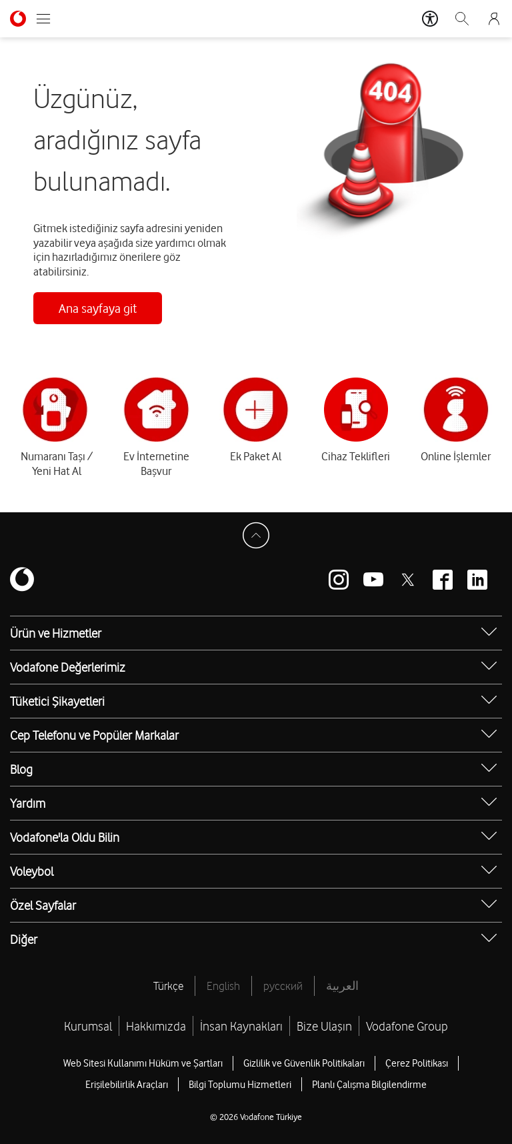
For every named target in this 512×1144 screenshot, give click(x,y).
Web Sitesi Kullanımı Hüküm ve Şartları (143, 1063)
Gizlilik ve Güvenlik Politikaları (304, 1063)
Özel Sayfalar (43, 905)
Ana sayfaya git (98, 308)
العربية (342, 986)
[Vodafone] (22, 580)
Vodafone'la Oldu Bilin (64, 837)
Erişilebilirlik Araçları (126, 1085)
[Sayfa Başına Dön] (256, 535)
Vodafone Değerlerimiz (67, 667)
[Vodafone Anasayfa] (18, 19)
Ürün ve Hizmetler (55, 633)
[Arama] (462, 19)
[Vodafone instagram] (339, 580)
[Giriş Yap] (494, 19)
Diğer (23, 939)
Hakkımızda (156, 1026)
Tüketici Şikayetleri (57, 701)
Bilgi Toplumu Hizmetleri (240, 1085)
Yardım (27, 803)
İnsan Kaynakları (241, 1026)
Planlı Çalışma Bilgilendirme (369, 1085)
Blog (21, 769)
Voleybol (31, 871)
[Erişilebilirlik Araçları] (430, 19)
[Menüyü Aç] (43, 18)
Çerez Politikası (416, 1063)
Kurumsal (88, 1026)
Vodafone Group (407, 1026)
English (223, 986)
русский (283, 986)
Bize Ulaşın (324, 1026)
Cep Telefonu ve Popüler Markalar (94, 735)
